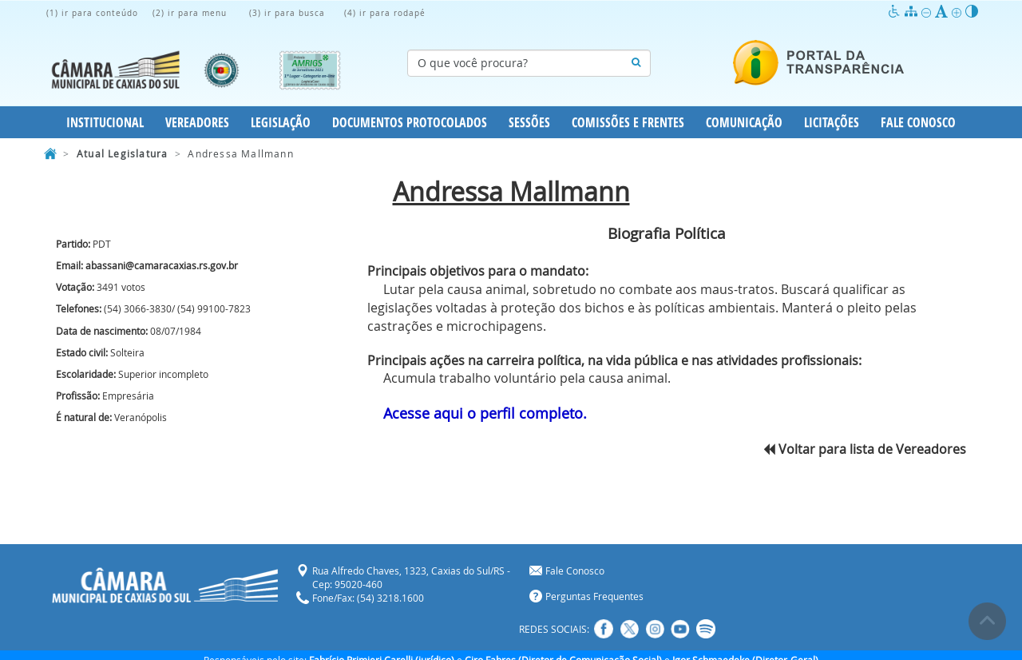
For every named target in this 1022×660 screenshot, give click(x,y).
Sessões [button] (529, 122)
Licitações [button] (831, 122)
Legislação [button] (281, 122)
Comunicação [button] (744, 122)
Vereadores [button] (197, 122)
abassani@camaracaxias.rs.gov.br (161, 265)
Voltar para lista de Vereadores (864, 449)
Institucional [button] (105, 122)
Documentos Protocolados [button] (409, 122)
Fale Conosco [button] (918, 122)
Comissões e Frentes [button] (628, 122)
